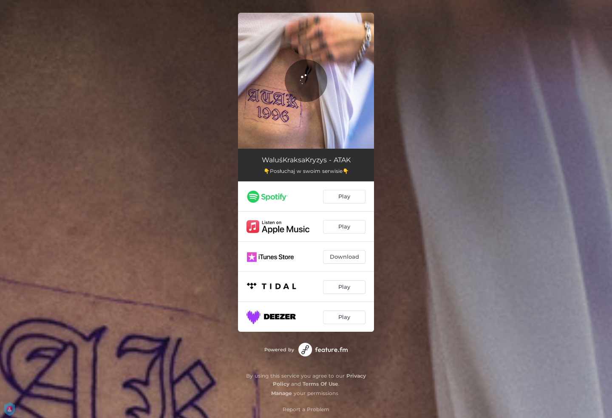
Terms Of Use (320, 384)
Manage (281, 393)
